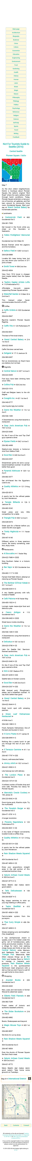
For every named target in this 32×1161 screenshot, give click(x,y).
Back (5, 1125)
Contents (16, 1125)
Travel (16, 130)
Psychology (16, 108)
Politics (16, 105)
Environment (16, 61)
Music (16, 87)
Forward (26, 1125)
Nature (16, 94)
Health (16, 72)
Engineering (16, 58)
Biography (16, 36)
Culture (16, 47)
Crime (16, 43)
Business (16, 40)
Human (16, 79)
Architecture (16, 32)
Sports (16, 126)
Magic (16, 90)
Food (16, 65)
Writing (16, 133)
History (16, 76)
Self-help (16, 123)
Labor (16, 83)
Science (16, 119)
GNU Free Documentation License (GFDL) (19, 1137)
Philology (16, 101)
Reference (16, 112)
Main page (16, 29)
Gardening (16, 69)
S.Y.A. (15, 1150)
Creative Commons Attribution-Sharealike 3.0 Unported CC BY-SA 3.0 (16, 1135)
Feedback (16, 137)
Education (16, 54)
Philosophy (16, 97)
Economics (16, 50)
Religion (16, 115)
